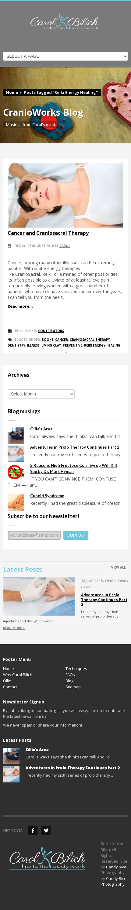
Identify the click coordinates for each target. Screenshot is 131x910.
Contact (10, 686)
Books (47, 339)
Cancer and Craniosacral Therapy (48, 233)
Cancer (61, 339)
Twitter (46, 830)
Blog (69, 680)
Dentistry (16, 345)
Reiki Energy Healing (102, 345)
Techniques (76, 668)
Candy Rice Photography (113, 881)
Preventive (72, 345)
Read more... (20, 306)
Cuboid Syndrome (47, 495)
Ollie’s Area (41, 428)
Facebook (32, 830)
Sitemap (73, 686)
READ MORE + (14, 628)
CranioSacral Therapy (90, 339)
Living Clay (51, 345)
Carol (64, 246)
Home (12, 92)
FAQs (70, 674)
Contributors (51, 331)
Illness (33, 345)
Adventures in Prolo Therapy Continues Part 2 (74, 447)
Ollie (7, 680)
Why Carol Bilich (17, 674)
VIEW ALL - (119, 567)
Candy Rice (116, 867)
